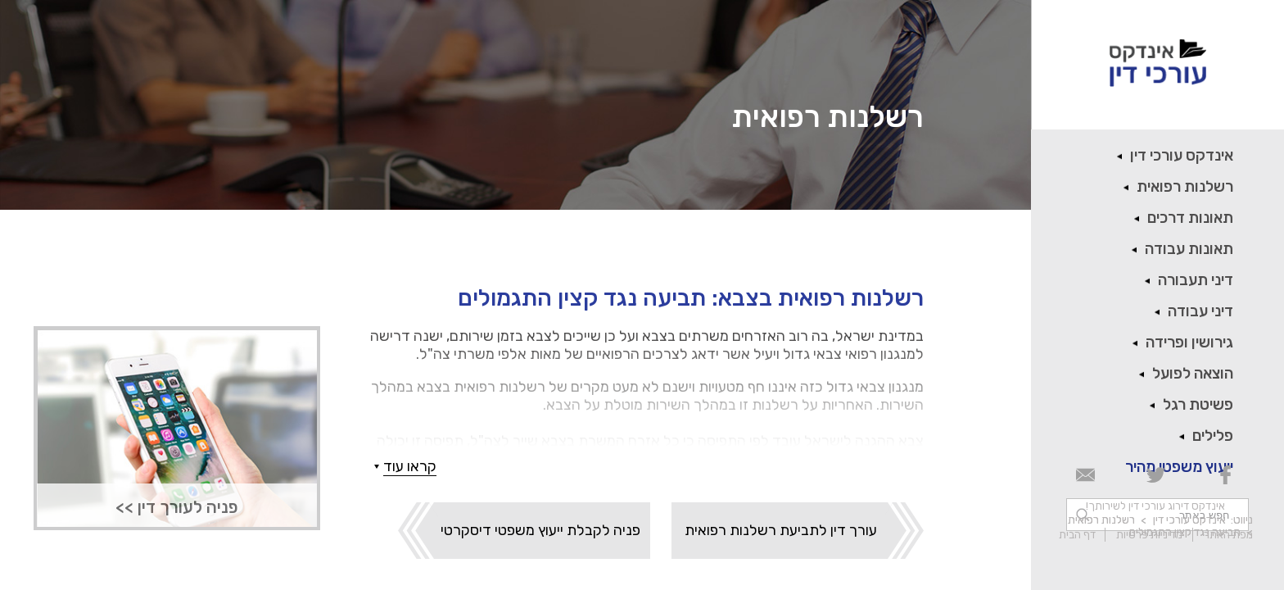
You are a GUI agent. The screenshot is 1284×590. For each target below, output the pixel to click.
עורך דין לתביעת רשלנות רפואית (781, 530)
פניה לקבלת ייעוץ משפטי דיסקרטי (540, 530)
